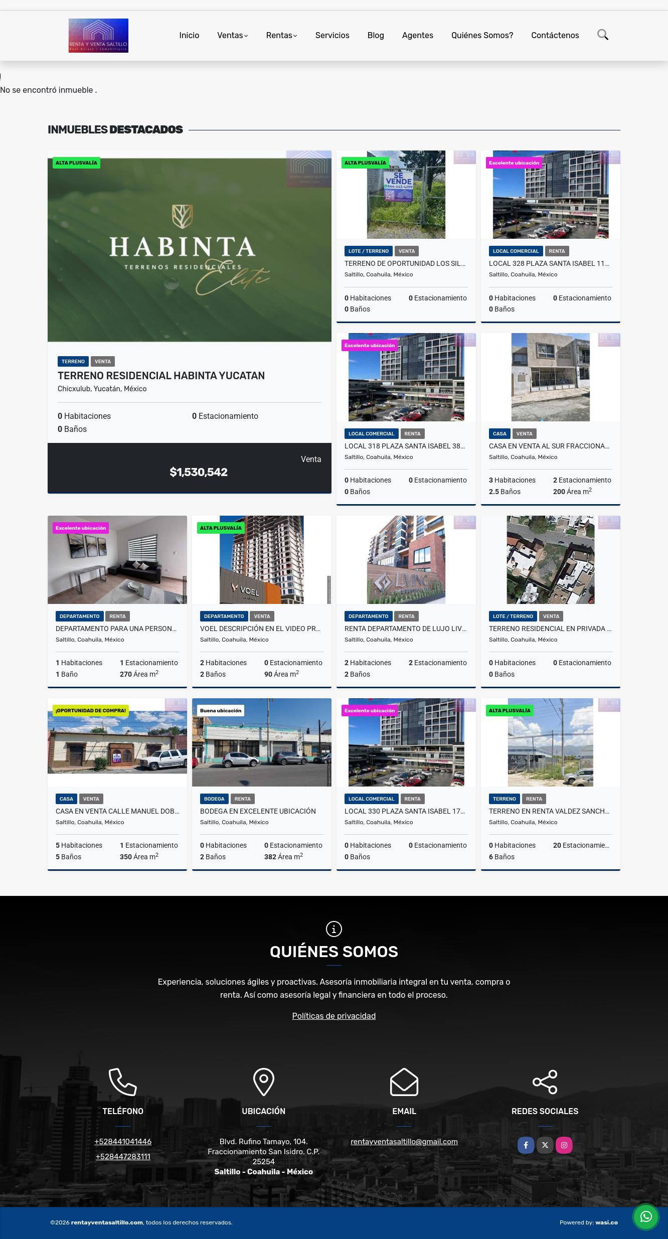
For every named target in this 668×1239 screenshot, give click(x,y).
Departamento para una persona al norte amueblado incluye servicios (117, 629)
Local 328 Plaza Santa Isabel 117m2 (550, 263)
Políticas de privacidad (334, 1016)
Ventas (230, 35)
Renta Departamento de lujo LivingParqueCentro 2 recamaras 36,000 (406, 629)
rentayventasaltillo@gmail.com (404, 1141)
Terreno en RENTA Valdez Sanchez (550, 811)
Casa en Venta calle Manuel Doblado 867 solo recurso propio (117, 811)
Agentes (417, 35)
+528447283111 (123, 1156)
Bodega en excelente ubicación (258, 811)
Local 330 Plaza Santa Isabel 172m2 (406, 811)
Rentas (279, 35)
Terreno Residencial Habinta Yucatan (161, 376)
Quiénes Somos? (482, 35)
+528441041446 (122, 1141)
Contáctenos (555, 35)
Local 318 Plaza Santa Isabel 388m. (406, 446)
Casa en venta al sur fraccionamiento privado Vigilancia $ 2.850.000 (550, 446)
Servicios (332, 35)
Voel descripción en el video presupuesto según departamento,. (261, 629)
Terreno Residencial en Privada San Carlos (550, 629)
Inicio (190, 35)
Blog (376, 35)
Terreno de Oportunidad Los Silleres (406, 263)
